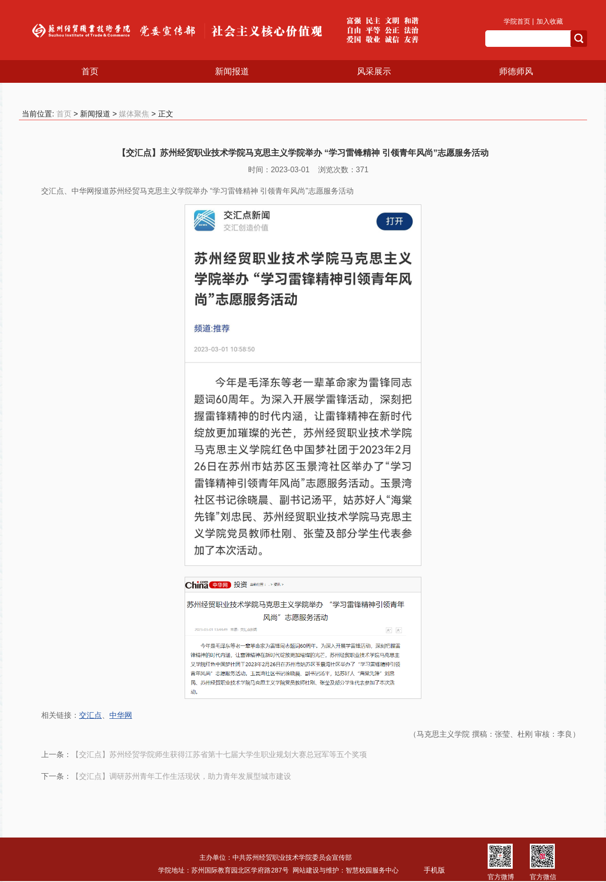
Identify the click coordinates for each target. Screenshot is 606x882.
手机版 (434, 870)
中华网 (120, 715)
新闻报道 (232, 71)
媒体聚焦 (134, 114)
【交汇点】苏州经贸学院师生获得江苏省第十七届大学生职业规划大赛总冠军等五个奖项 (219, 754)
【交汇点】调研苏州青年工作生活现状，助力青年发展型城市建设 (181, 776)
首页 (89, 71)
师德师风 (516, 71)
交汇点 (90, 715)
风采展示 (374, 71)
